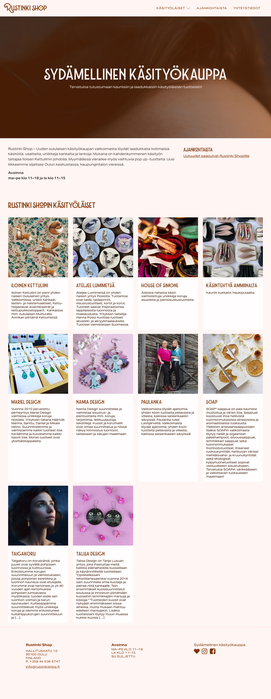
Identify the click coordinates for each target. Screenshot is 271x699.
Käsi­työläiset (173, 8)
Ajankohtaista (212, 8)
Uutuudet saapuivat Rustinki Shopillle (216, 156)
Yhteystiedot (246, 8)
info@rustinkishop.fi (43, 667)
